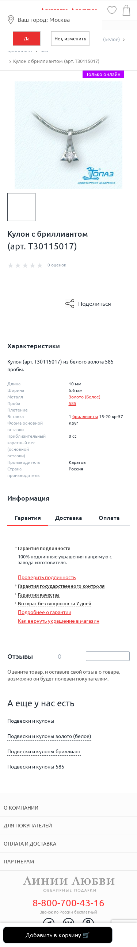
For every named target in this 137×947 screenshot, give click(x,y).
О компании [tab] (21, 808)
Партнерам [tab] (19, 861)
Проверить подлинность (47, 577)
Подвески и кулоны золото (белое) (49, 736)
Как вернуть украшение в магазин (58, 621)
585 (72, 403)
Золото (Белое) (84, 396)
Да (27, 38)
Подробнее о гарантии (44, 612)
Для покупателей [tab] (28, 825)
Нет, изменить (70, 38)
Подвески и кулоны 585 (35, 767)
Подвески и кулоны (30, 721)
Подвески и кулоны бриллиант (44, 751)
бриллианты (85, 416)
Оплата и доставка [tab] (30, 844)
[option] (21, 207)
